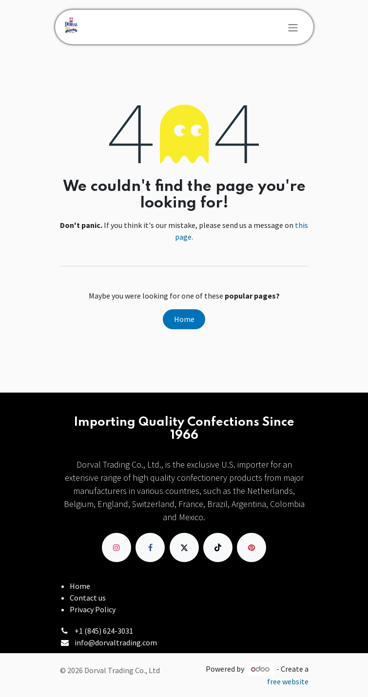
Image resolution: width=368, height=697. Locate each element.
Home (184, 319)
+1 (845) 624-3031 (104, 631)
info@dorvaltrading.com (116, 642)
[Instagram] (116, 547)
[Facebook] (150, 547)
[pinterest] (251, 547)
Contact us (88, 598)
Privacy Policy (93, 609)
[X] (184, 547)
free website (288, 681)
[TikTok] (217, 547)
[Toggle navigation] (293, 27)
